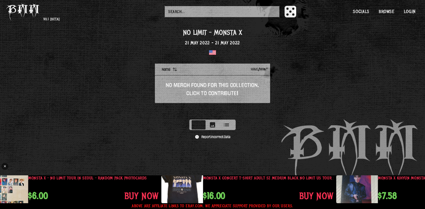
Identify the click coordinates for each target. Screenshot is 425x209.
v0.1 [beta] (51, 19)
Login (410, 12)
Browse (387, 12)
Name (169, 69)
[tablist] (212, 125)
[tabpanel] (212, 90)
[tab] (199, 124)
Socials (361, 12)
